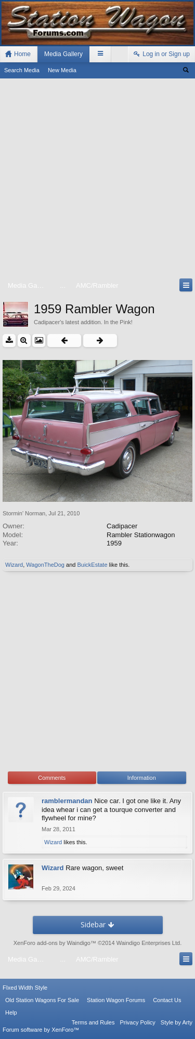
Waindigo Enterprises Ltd (148, 943)
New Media (62, 70)
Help (11, 1012)
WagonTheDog (45, 565)
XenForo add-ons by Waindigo (52, 943)
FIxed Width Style (25, 987)
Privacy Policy (137, 1022)
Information (141, 778)
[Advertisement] (97, 180)
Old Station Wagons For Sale (42, 1000)
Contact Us (167, 1000)
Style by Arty (176, 1022)
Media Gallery (63, 54)
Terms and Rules (93, 1022)
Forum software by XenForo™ (41, 1030)
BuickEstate (92, 565)
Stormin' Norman (24, 513)
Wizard (14, 565)
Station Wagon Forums (116, 1000)
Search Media (22, 70)
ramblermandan (67, 801)
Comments (52, 778)
